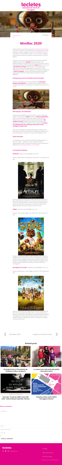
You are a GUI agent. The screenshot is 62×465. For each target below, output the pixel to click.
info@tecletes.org (13, 451)
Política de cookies (47, 456)
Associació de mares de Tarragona (31, 9)
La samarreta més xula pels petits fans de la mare (46, 370)
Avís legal (44, 448)
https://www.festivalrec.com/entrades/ (29, 145)
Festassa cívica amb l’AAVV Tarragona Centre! (46, 398)
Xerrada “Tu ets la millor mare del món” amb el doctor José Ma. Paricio (15, 398)
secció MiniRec (39, 53)
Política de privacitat (47, 452)
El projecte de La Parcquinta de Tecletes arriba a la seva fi (15, 370)
